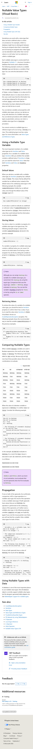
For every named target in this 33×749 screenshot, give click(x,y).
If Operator (8, 619)
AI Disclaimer (7, 733)
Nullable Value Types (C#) (13, 628)
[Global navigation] (2, 2)
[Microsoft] (16, 2)
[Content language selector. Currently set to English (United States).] (12, 720)
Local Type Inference (11, 622)
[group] (16, 83)
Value (23, 151)
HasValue (15, 151)
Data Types (8, 610)
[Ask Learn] (26, 6)
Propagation (7, 29)
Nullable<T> (13, 62)
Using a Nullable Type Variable (12, 25)
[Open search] (25, 2)
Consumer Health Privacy (10, 738)
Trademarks (16, 741)
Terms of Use (7, 741)
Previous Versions (17, 733)
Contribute (12, 736)
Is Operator (8, 624)
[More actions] (29, 6)
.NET (8, 6)
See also (6, 34)
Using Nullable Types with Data (12, 31)
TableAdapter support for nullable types (17, 596)
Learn (3, 6)
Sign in (30, 2)
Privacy (19, 736)
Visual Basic (14, 6)
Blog (5, 736)
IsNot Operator (10, 626)
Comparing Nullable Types (11, 27)
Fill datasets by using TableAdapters (16, 617)
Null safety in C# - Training (9, 701)
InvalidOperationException (10, 317)
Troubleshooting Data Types (13, 615)
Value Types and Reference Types (15, 613)
